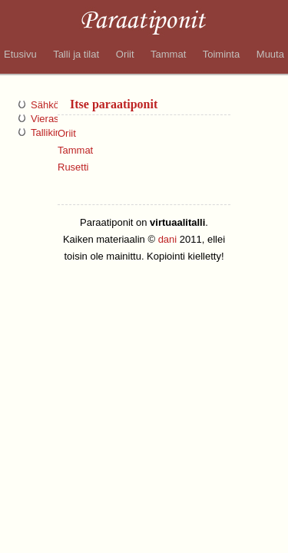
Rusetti (73, 167)
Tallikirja (48, 132)
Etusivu (20, 54)
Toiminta (221, 54)
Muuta (270, 54)
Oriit (125, 54)
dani (167, 239)
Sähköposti (55, 105)
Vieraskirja (54, 118)
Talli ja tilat (76, 54)
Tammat (168, 54)
